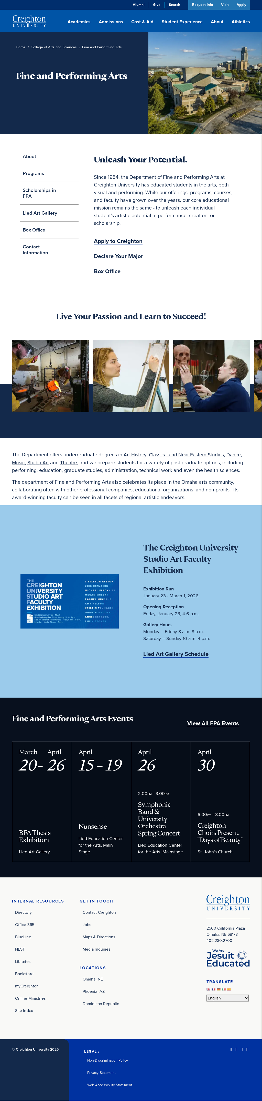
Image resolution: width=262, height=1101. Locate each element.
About (29, 156)
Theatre (70, 462)
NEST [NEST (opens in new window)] (20, 949)
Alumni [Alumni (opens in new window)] (137, 4)
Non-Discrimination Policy (107, 1060)
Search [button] (173, 4)
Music (18, 462)
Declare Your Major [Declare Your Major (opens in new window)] (118, 256)
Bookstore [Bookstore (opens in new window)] (24, 974)
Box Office (34, 230)
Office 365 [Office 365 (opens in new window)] (24, 925)
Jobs (87, 925)
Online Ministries (30, 998)
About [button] (217, 22)
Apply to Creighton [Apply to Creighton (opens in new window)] (118, 241)
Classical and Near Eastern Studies (189, 454)
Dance (238, 454)
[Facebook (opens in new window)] (236, 1049)
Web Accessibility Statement (109, 1085)
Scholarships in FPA (39, 193)
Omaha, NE (93, 979)
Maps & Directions (99, 937)
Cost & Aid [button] (142, 22)
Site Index (24, 1011)
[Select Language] (227, 998)
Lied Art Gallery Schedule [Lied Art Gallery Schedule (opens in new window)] (176, 653)
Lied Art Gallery (40, 213)
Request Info (201, 4)
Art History (135, 454)
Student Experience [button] (182, 22)
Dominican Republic (101, 1004)
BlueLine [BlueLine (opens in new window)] (23, 937)
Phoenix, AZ (94, 992)
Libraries (22, 961)
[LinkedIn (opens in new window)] (231, 1049)
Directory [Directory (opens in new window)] (23, 912)
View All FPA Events (213, 723)
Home (20, 47)
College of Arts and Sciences (54, 47)
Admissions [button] (111, 22)
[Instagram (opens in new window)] (241, 1049)
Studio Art (39, 462)
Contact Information (35, 249)
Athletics (241, 22)
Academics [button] (79, 22)
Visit (224, 4)
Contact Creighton (99, 912)
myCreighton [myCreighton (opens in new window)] (27, 986)
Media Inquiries (96, 949)
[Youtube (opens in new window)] (247, 1049)
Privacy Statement (101, 1072)
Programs (33, 173)
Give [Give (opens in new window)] (155, 4)
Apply (241, 4)
